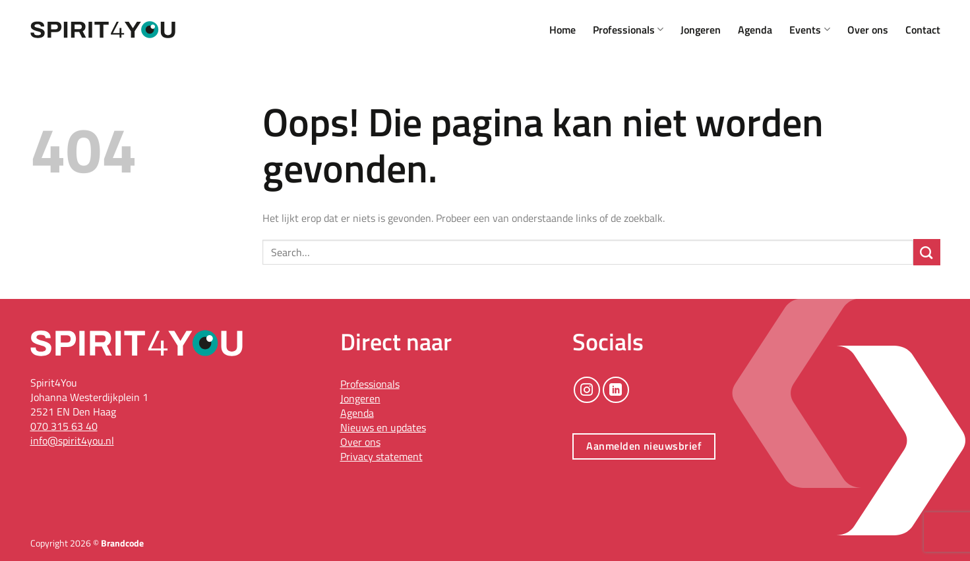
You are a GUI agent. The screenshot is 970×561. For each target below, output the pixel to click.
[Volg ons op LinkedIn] (616, 390)
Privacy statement (381, 456)
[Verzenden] (926, 252)
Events (809, 30)
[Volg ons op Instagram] (587, 390)
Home (562, 30)
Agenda (755, 30)
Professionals (628, 30)
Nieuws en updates (383, 427)
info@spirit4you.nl (72, 440)
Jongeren (701, 30)
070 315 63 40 (64, 426)
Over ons (867, 30)
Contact (922, 30)
